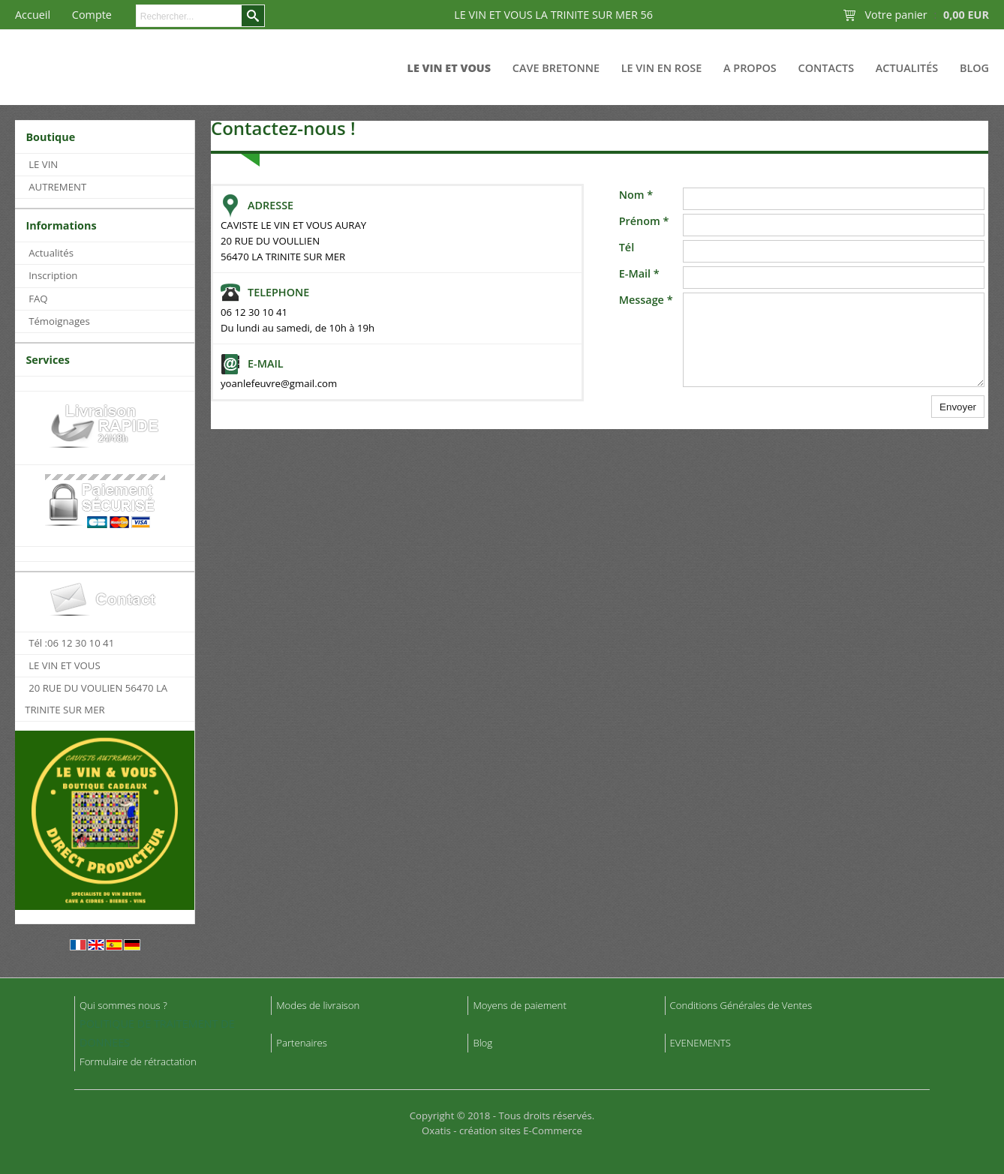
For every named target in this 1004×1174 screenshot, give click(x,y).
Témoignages (59, 321)
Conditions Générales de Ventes (741, 1005)
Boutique (50, 137)
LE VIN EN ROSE (661, 68)
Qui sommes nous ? (123, 1005)
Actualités (907, 68)
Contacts (826, 68)
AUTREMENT (57, 187)
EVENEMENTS (700, 1042)
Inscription (53, 275)
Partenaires (301, 1042)
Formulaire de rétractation (138, 1061)
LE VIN (43, 164)
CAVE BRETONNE (556, 68)
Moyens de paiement (519, 1005)
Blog (974, 68)
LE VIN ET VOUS (449, 68)
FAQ (38, 298)
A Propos (750, 68)
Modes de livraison (317, 1005)
